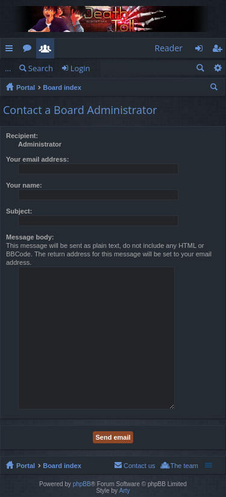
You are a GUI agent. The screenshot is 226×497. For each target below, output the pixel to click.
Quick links (11, 50)
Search (40, 68)
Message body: (30, 237)
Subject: (19, 211)
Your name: (24, 185)
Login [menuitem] (202, 50)
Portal (25, 87)
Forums (29, 50)
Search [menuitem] (215, 88)
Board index (62, 87)
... (8, 68)
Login (80, 68)
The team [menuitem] (184, 465)
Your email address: (37, 159)
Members (47, 50)
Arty (124, 490)
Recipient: (22, 135)
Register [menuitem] (219, 50)
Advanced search (217, 67)
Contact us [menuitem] (139, 465)
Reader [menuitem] (169, 48)
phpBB (82, 484)
